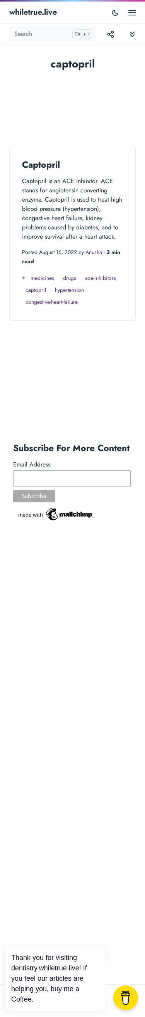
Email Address (31, 464)
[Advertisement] (72, 104)
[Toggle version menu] (110, 34)
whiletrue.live (33, 12)
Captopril (41, 164)
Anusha (93, 252)
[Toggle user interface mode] (115, 12)
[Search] (52, 34)
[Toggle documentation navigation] (132, 34)
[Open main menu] (132, 12)
